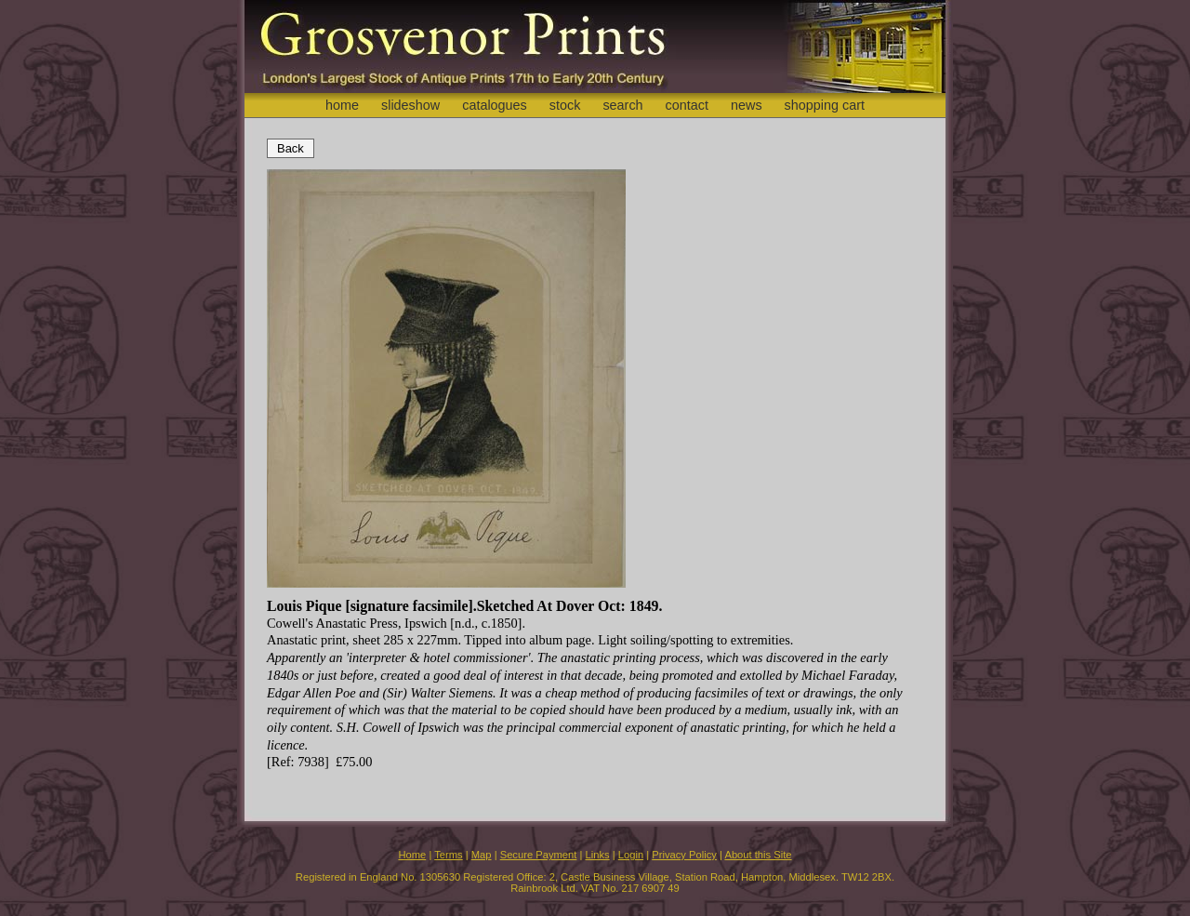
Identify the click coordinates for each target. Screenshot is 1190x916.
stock (565, 105)
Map (481, 854)
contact (687, 105)
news (746, 105)
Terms (448, 854)
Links (598, 854)
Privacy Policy (684, 854)
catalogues (494, 105)
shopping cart (825, 105)
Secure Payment (538, 854)
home (342, 105)
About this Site (757, 854)
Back (290, 148)
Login (630, 854)
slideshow (410, 105)
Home (412, 854)
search (622, 105)
